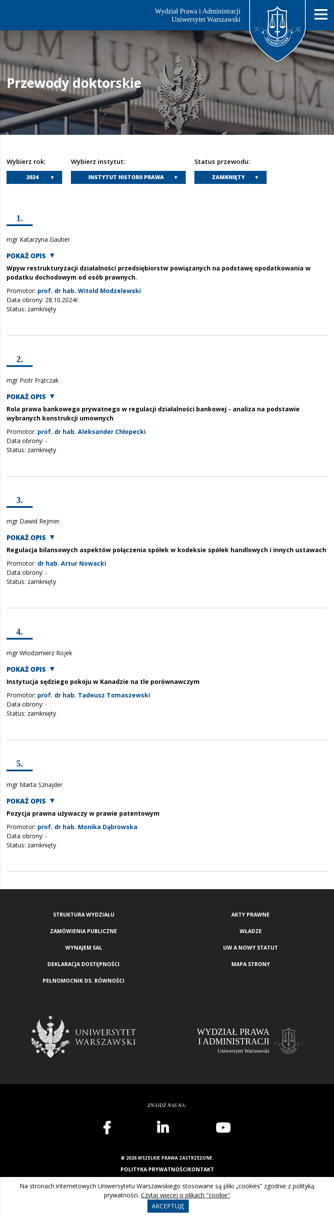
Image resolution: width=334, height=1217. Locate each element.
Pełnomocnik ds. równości (83, 980)
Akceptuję (168, 1206)
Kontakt (201, 1169)
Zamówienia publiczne (83, 931)
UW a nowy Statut (250, 947)
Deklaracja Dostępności (83, 964)
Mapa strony (250, 964)
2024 (32, 177)
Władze (251, 931)
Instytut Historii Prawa (126, 177)
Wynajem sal (83, 947)
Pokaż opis (26, 256)
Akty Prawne (250, 914)
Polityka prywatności (154, 1169)
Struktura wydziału (83, 914)
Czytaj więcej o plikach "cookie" (185, 1195)
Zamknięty (228, 177)
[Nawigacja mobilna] (320, 14)
